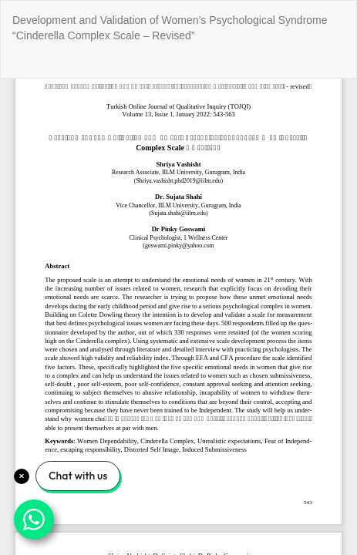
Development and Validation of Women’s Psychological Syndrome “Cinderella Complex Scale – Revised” (170, 28)
